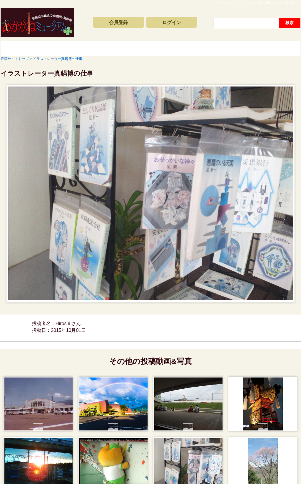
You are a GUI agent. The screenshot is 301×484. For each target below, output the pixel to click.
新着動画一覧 (74, 48)
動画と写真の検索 (203, 48)
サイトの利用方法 (268, 48)
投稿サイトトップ (21, 48)
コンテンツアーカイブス (138, 48)
